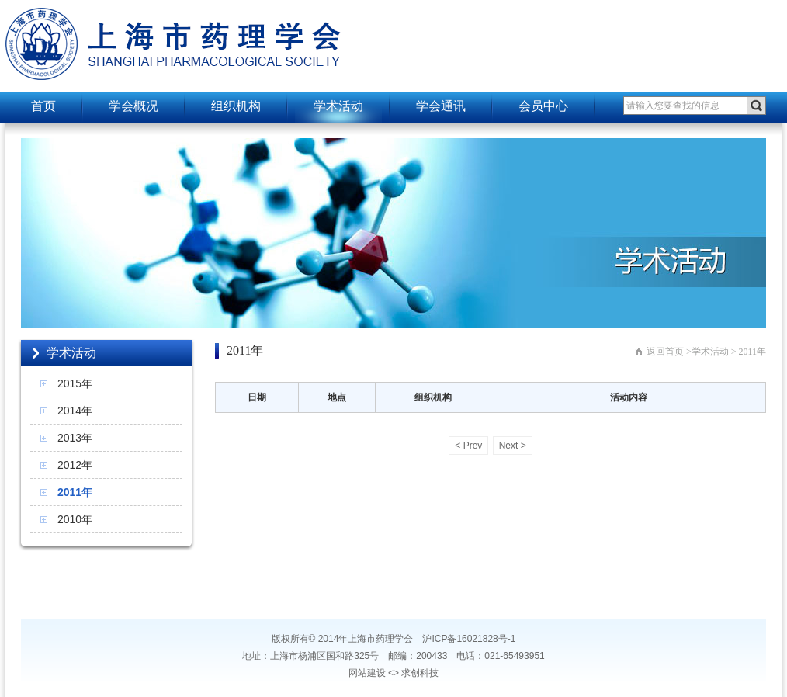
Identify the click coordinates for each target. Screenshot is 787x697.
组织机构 (236, 106)
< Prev (468, 445)
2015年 (74, 383)
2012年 (74, 465)
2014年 (74, 410)
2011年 (74, 492)
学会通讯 (441, 106)
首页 (43, 106)
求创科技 (420, 673)
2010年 (74, 519)
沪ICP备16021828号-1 (468, 638)
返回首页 (665, 351)
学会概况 (133, 106)
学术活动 (338, 106)
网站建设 (367, 673)
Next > (512, 445)
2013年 (74, 438)
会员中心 (543, 106)
